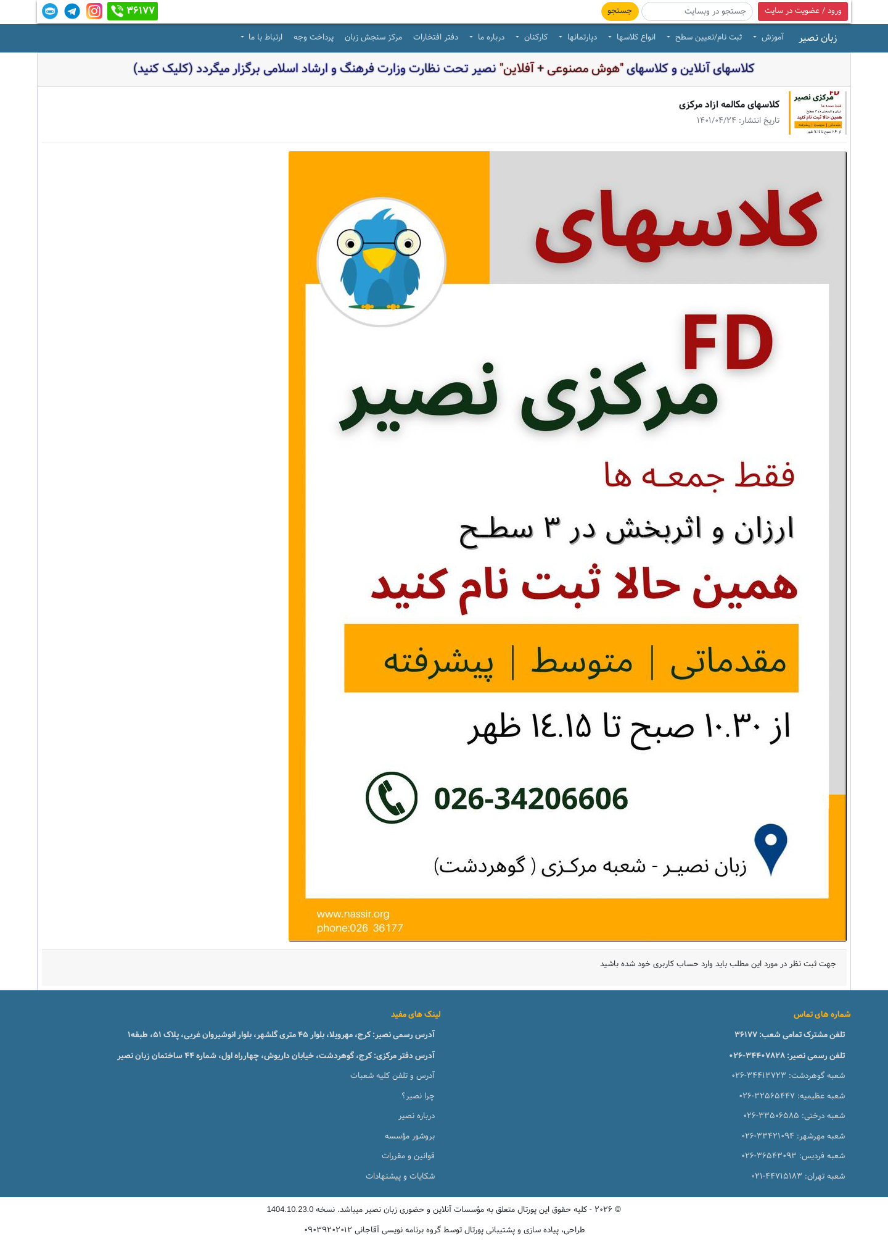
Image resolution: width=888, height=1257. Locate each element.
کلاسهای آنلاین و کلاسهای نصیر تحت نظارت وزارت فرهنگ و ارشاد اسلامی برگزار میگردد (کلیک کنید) (444, 69)
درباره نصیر (416, 1116)
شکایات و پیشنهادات (400, 1177)
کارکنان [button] (535, 37)
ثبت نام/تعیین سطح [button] (707, 37)
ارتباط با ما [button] (264, 37)
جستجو (619, 11)
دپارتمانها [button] (581, 37)
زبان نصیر (818, 38)
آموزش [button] (771, 37)
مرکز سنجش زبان (373, 37)
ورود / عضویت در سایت (803, 11)
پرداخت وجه (314, 37)
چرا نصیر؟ (418, 1096)
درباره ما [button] (489, 37)
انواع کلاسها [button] (635, 37)
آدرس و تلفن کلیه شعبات (392, 1076)
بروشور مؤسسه (410, 1136)
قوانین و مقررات (408, 1156)
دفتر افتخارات (435, 37)
